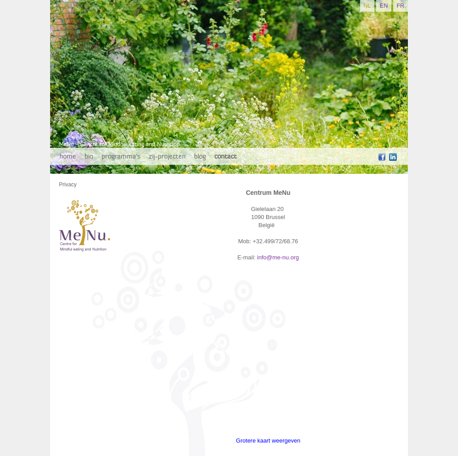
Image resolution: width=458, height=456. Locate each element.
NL (367, 5)
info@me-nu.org (278, 257)
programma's (121, 156)
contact (225, 156)
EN (384, 5)
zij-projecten (167, 156)
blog (200, 156)
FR (400, 5)
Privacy (67, 184)
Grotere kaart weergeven (268, 440)
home (67, 156)
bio (89, 156)
